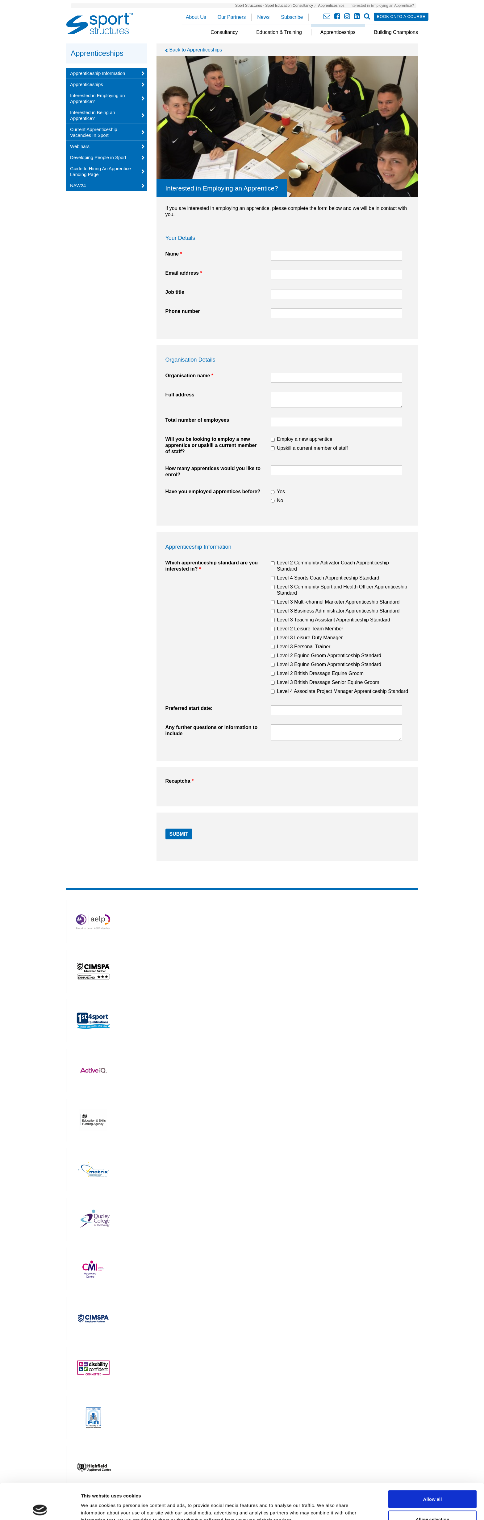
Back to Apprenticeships (195, 49)
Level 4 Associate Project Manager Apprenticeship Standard (342, 691)
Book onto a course (401, 16)
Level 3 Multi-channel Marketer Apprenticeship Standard (338, 601)
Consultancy (224, 32)
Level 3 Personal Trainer (303, 646)
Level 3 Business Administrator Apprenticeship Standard (338, 610)
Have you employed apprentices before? (213, 491)
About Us (196, 17)
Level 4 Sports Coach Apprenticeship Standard (328, 577)
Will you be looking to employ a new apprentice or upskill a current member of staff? (211, 445)
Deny (432, 1503)
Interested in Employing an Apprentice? (97, 98)
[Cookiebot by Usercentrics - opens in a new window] (40, 1508)
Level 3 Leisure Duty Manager (310, 637)
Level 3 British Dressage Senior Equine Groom (328, 682)
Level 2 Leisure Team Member (310, 628)
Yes (281, 491)
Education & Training (279, 32)
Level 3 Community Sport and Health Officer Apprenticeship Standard (342, 590)
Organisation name (189, 375)
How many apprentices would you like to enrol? (213, 471)
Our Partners (232, 17)
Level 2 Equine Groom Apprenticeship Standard (329, 655)
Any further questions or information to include (211, 730)
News (263, 17)
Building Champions (396, 32)
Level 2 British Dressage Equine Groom (320, 673)
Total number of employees (197, 420)
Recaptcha (179, 781)
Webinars (80, 146)
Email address (183, 273)
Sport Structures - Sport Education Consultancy (274, 5)
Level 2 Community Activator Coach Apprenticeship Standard (333, 566)
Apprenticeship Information (97, 73)
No (280, 500)
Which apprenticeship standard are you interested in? (211, 566)
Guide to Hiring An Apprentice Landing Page (100, 171)
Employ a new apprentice (304, 439)
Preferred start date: (189, 708)
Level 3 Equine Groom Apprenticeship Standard (329, 664)
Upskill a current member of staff (312, 448)
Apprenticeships (331, 5)
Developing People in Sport (98, 157)
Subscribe (292, 17)
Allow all (432, 1463)
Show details (324, 1504)
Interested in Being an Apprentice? (92, 115)
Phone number (182, 311)
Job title (174, 292)
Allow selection (432, 1483)
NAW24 (78, 185)
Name (173, 253)
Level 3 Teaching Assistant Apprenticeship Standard (333, 619)
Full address (179, 394)
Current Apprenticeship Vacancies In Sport (93, 132)
